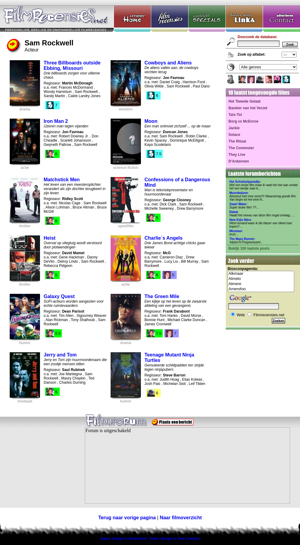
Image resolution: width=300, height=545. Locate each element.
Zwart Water (238, 204)
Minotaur (235, 231)
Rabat (233, 212)
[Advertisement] (38, 469)
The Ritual (237, 141)
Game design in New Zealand (174, 539)
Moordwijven (238, 193)
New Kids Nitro (240, 220)
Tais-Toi (235, 115)
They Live (236, 155)
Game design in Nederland (123, 539)
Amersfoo (261, 289)
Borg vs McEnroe (243, 121)
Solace (234, 135)
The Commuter (241, 148)
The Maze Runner (242, 239)
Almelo (261, 278)
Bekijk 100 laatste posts (248, 248)
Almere (261, 284)
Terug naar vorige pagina (127, 517)
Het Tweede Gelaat (244, 101)
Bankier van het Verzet (247, 108)
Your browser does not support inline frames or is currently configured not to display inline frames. (187, 465)
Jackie (234, 128)
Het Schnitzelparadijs (244, 181)
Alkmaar (261, 273)
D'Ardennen (238, 161)
